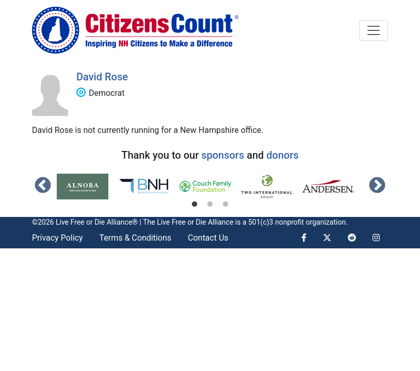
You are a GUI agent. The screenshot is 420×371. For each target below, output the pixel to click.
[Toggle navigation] (373, 30)
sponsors (222, 155)
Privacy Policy (57, 238)
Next (377, 186)
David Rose (102, 77)
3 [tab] (225, 204)
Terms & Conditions (136, 238)
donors (282, 155)
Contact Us (208, 238)
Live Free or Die (181, 222)
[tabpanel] (87, 186)
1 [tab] (194, 204)
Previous (43, 186)
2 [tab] (210, 204)
